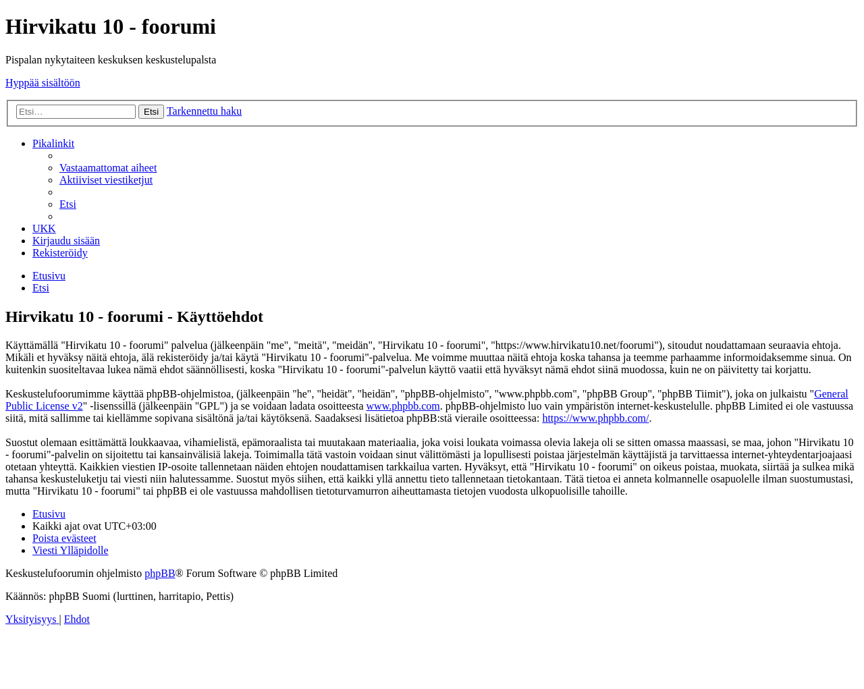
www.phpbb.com (403, 406)
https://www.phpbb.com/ (595, 418)
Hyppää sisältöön (42, 82)
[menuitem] (108, 167)
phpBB (159, 573)
